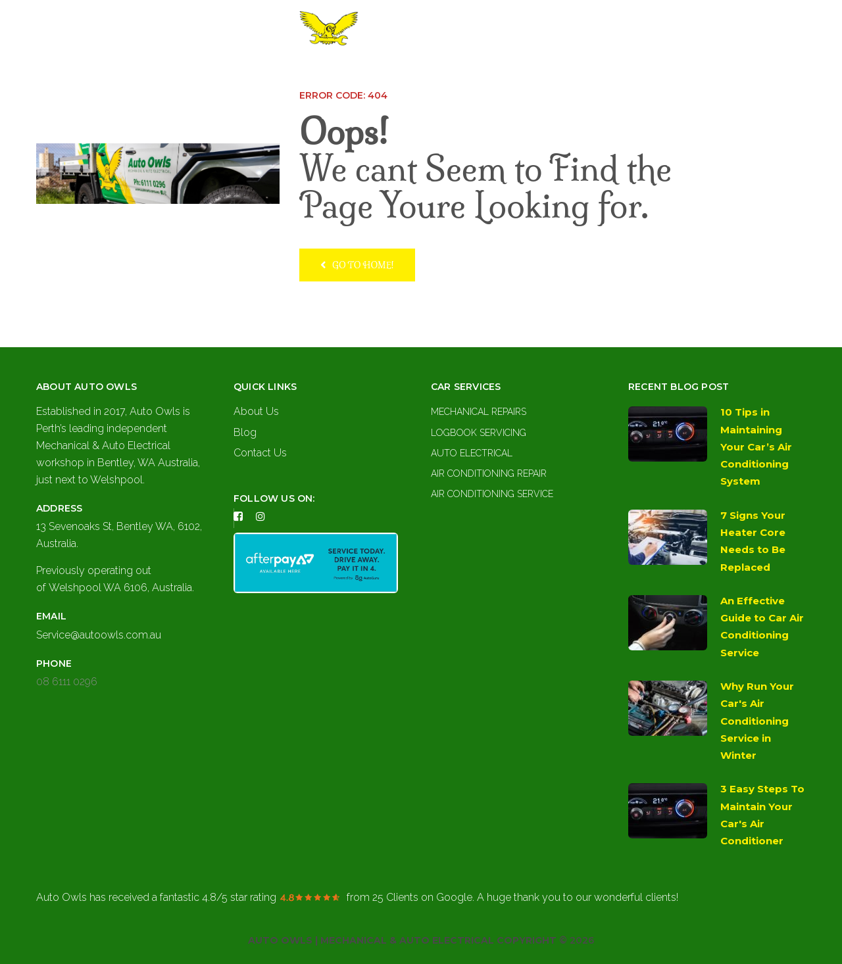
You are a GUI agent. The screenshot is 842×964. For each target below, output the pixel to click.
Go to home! (357, 264)
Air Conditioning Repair (489, 473)
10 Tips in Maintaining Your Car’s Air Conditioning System (756, 446)
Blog (245, 432)
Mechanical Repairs (478, 411)
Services (431, 72)
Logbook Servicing (478, 432)
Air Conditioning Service (492, 494)
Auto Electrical (471, 453)
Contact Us (511, 72)
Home (314, 72)
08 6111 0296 (66, 681)
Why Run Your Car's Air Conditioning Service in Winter (757, 720)
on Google (422, 897)
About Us (368, 72)
